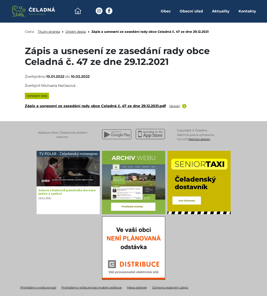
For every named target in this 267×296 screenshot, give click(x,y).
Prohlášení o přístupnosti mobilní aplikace (91, 287)
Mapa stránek (137, 287)
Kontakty (247, 11)
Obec (166, 11)
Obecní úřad (191, 11)
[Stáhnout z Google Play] (116, 134)
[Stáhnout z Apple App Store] (150, 134)
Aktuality (221, 11)
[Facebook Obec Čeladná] (109, 10)
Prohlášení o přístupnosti (38, 287)
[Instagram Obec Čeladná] (99, 10)
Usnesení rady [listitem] (37, 95)
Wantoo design (199, 139)
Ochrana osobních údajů (170, 287)
